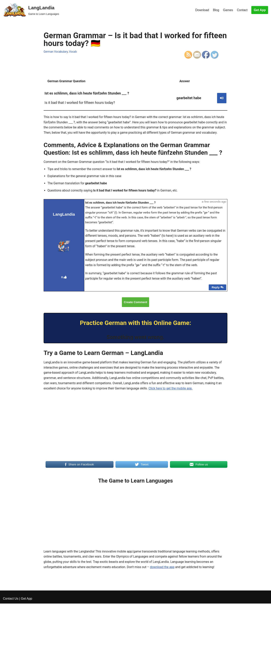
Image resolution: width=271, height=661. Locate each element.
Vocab (73, 51)
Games (228, 10)
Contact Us (10, 656)
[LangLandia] (31, 10)
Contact (242, 10)
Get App (260, 10)
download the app (163, 575)
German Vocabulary (56, 51)
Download (202, 10)
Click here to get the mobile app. (171, 396)
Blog (216, 10)
